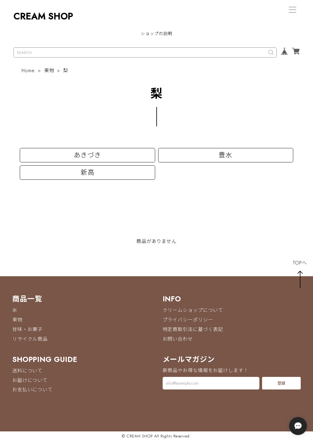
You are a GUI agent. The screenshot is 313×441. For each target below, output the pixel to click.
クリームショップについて (193, 310)
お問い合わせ (178, 339)
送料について (27, 370)
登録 (281, 383)
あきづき (87, 155)
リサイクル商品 (30, 339)
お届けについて (30, 380)
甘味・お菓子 (27, 329)
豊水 (225, 155)
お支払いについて (32, 389)
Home (28, 70)
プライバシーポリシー (188, 319)
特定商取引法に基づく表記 (193, 329)
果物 (49, 70)
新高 (87, 172)
